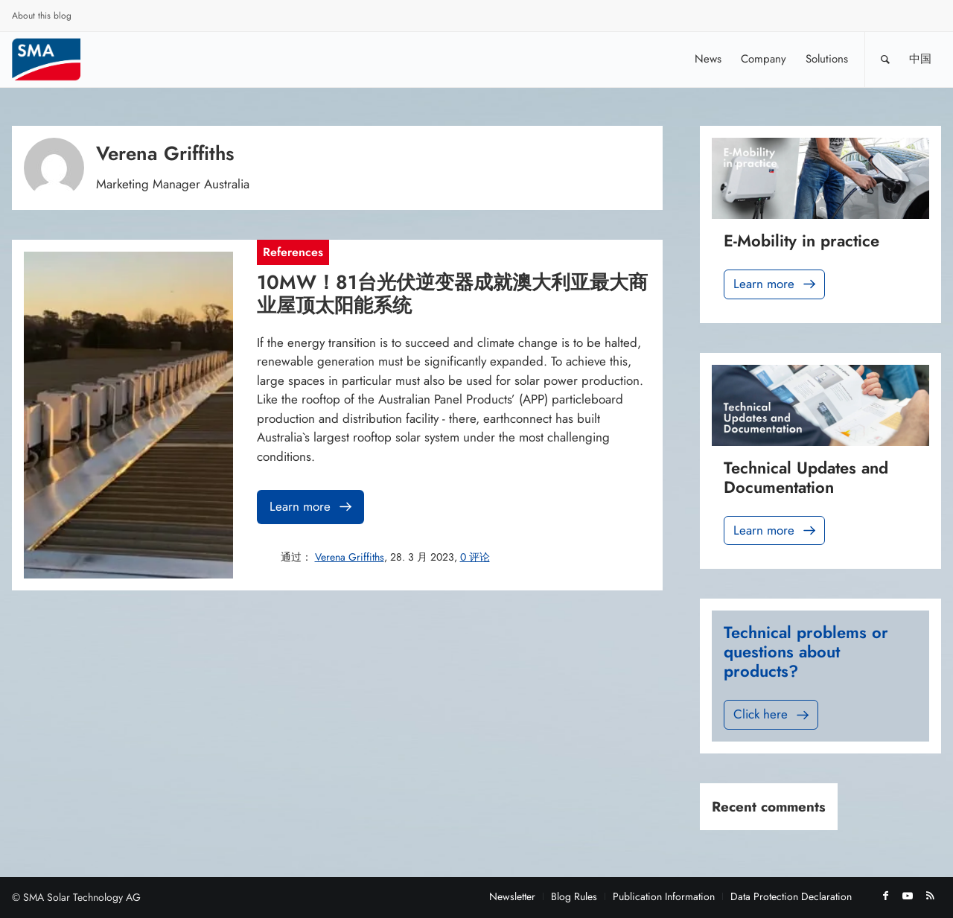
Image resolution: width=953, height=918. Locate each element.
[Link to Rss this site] (930, 895)
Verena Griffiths (349, 556)
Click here (772, 714)
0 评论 (475, 556)
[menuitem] (41, 18)
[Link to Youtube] (907, 895)
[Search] (885, 59)
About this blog (41, 15)
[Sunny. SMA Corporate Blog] (56, 59)
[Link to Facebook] (885, 895)
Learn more (312, 506)
